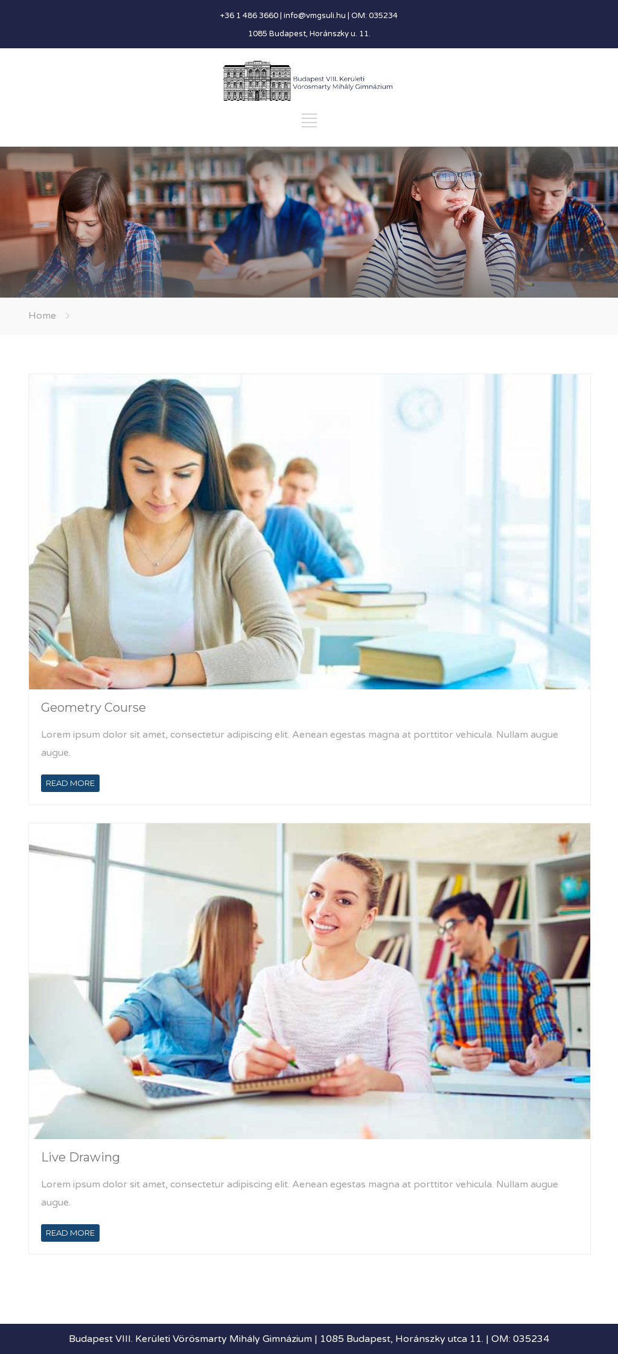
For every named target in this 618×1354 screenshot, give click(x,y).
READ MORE (70, 783)
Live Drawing (80, 1157)
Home (42, 316)
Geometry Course (93, 707)
